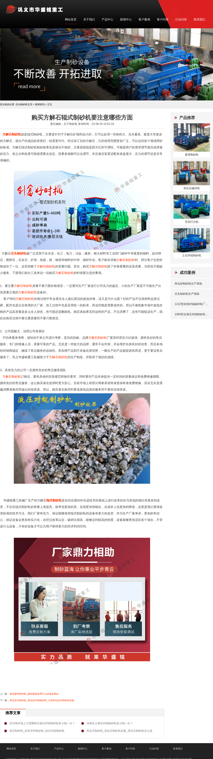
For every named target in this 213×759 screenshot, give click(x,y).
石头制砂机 (18, 253)
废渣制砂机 (192, 154)
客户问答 (163, 19)
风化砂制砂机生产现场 (188, 283)
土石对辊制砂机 (191, 255)
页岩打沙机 (192, 221)
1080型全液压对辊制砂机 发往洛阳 (192, 314)
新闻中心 (126, 19)
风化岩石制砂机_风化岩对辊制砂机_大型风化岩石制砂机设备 (42, 700)
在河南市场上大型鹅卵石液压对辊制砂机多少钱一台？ (42, 723)
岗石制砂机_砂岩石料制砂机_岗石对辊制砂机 (37, 730)
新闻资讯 (40, 104)
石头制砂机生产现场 (187, 293)
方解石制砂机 (12, 134)
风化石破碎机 (192, 188)
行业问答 (181, 19)
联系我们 (199, 19)
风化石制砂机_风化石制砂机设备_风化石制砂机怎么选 (119, 730)
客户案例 (144, 19)
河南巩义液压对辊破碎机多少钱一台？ (110, 723)
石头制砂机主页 (24, 104)
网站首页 (71, 19)
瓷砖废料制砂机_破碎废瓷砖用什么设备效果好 (34, 693)
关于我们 (89, 19)
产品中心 (107, 19)
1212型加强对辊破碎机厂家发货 (192, 304)
